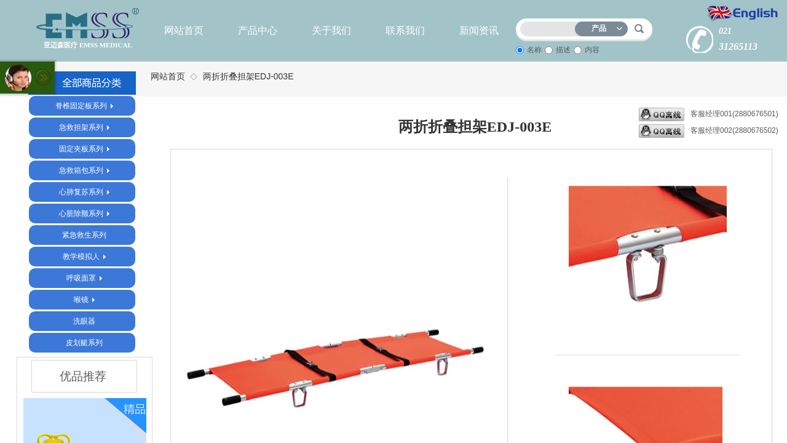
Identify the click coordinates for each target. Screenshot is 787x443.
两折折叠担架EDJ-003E (248, 76)
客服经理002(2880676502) (708, 131)
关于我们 (331, 30)
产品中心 (257, 30)
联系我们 (405, 30)
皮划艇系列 (84, 342)
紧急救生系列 (84, 235)
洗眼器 (84, 321)
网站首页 (184, 30)
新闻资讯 (479, 30)
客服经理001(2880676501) (708, 114)
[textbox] (550, 26)
